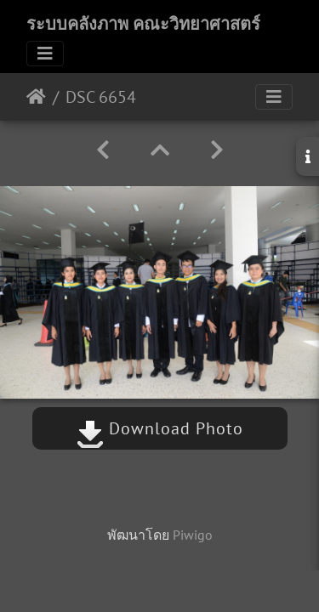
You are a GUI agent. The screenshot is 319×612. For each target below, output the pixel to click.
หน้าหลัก (36, 97)
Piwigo (193, 534)
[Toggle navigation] (45, 53)
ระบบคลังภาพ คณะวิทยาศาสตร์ (143, 24)
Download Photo (160, 428)
